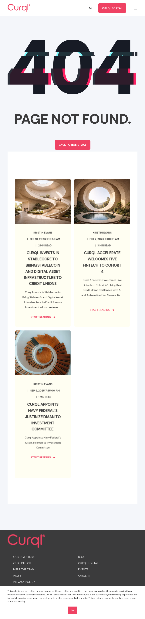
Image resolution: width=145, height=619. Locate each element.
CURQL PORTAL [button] (112, 7)
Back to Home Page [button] (72, 144)
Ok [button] (72, 610)
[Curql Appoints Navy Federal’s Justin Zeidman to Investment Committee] (43, 404)
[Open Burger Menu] (135, 8)
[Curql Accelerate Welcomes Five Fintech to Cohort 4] (102, 253)
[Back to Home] (19, 8)
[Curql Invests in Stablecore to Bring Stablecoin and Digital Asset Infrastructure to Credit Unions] (43, 253)
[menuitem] (24, 557)
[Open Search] (91, 7)
